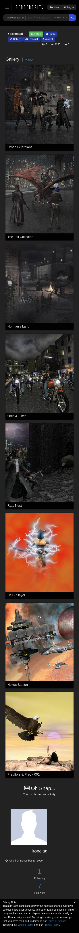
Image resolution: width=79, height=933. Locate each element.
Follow (36, 34)
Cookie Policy (25, 924)
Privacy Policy (51, 924)
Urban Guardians (19, 147)
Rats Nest (14, 505)
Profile (50, 34)
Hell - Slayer (16, 595)
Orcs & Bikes (16, 416)
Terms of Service (56, 921)
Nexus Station (17, 685)
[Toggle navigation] (7, 7)
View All (29, 59)
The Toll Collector (20, 237)
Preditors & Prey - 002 (23, 774)
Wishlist (48, 39)
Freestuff (31, 39)
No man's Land (18, 326)
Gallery (15, 39)
